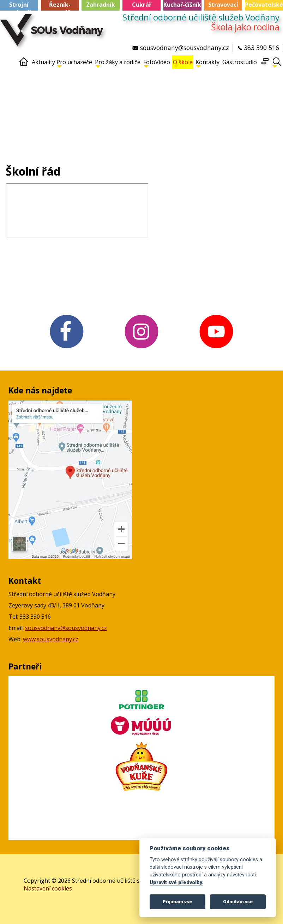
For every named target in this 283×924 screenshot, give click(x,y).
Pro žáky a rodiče (117, 63)
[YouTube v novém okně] (216, 349)
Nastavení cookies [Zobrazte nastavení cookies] (48, 888)
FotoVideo (156, 63)
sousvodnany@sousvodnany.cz (66, 628)
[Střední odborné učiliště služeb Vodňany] (53, 33)
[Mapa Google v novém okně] (70, 557)
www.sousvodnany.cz (50, 639)
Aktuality (43, 62)
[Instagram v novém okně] (141, 349)
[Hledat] (277, 65)
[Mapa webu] (265, 65)
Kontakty (207, 63)
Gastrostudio (239, 62)
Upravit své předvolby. (176, 883)
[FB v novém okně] (66, 349)
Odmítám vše (238, 901)
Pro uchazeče (74, 63)
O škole (183, 63)
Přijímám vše (177, 901)
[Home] (24, 65)
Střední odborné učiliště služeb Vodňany (200, 17)
